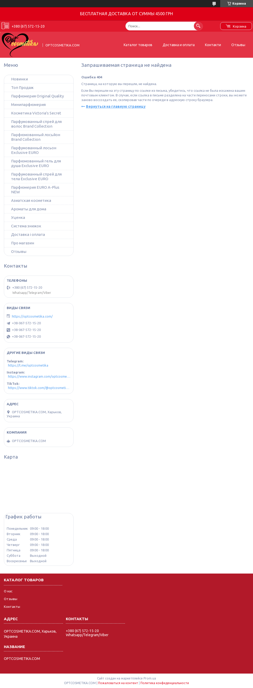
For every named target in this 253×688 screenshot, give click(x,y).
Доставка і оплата (28, 234)
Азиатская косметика (31, 200)
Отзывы (238, 45)
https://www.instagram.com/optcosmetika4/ (39, 376)
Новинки (19, 79)
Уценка (18, 217)
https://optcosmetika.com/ (32, 316)
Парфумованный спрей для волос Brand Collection (36, 123)
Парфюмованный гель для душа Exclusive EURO (36, 163)
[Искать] (198, 25)
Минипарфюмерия (28, 104)
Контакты (12, 606)
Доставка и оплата (179, 45)
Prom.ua (150, 678)
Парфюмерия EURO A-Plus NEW (35, 189)
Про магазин (22, 243)
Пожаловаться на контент (118, 683)
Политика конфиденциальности (164, 683)
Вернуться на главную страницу (116, 106)
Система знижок (26, 226)
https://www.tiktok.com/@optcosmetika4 (39, 387)
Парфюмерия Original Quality (37, 96)
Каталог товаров (138, 45)
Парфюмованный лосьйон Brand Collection (35, 137)
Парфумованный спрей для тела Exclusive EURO (36, 176)
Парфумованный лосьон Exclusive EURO (33, 150)
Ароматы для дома (28, 209)
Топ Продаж (22, 87)
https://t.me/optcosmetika (28, 365)
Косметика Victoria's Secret (36, 113)
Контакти (213, 45)
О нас (8, 591)
